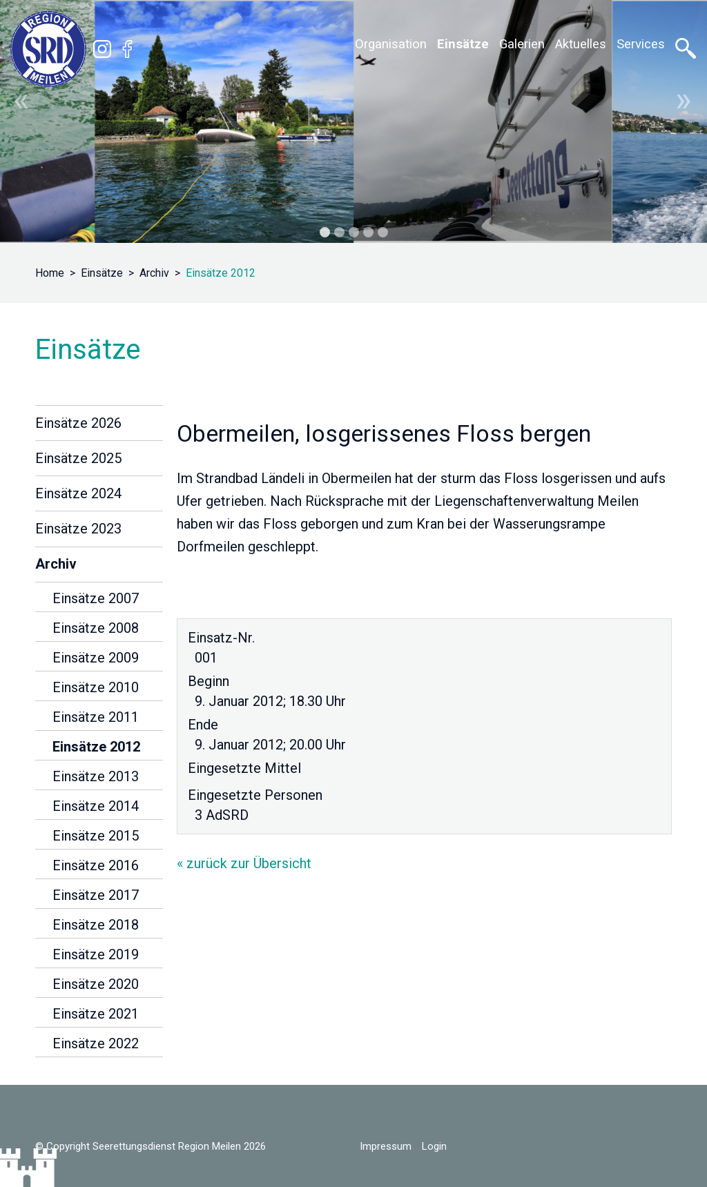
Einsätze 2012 (220, 272)
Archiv (154, 272)
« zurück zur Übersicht (244, 863)
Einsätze (102, 272)
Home (49, 272)
